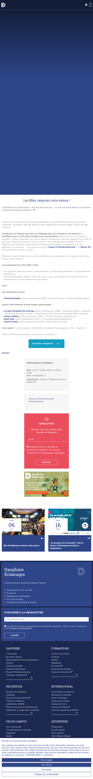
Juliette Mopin (11, 371)
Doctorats (55, 715)
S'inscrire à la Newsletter (23, 661)
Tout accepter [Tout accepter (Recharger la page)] (46, 760)
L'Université (11, 703)
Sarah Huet (9, 368)
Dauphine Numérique (15, 718)
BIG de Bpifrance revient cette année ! (22, 594)
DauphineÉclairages (14, 621)
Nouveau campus (14, 706)
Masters (54, 709)
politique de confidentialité (53, 502)
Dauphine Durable (14, 715)
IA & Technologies (15, 648)
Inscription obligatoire (42, 392)
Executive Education (60, 721)
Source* (6, 402)
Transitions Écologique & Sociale (22, 651)
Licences (55, 706)
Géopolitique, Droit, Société (19, 639)
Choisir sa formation (60, 703)
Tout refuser (46, 765)
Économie (11, 642)
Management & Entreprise (18, 645)
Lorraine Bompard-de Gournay (19, 360)
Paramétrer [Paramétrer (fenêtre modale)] (46, 769)
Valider (14, 684)
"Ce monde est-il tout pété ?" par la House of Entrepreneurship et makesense (66, 594)
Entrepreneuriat (35, 450)
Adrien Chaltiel (11, 365)
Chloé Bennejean (12, 347)
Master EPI (85, 296)
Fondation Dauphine (15, 724)
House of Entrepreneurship (61, 296)
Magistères (56, 712)
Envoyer (46, 511)
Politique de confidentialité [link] (46, 774)
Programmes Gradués (61, 718)
